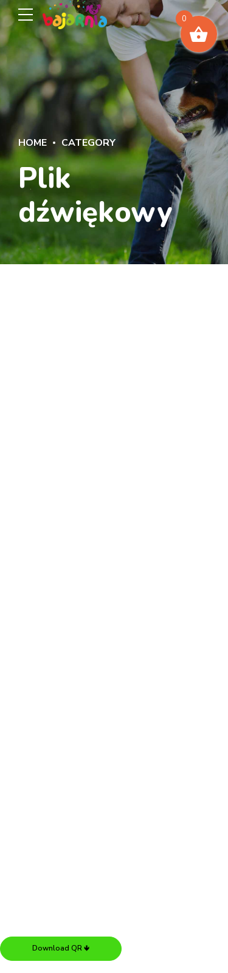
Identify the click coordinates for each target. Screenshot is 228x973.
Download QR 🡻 (60, 948)
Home (32, 142)
